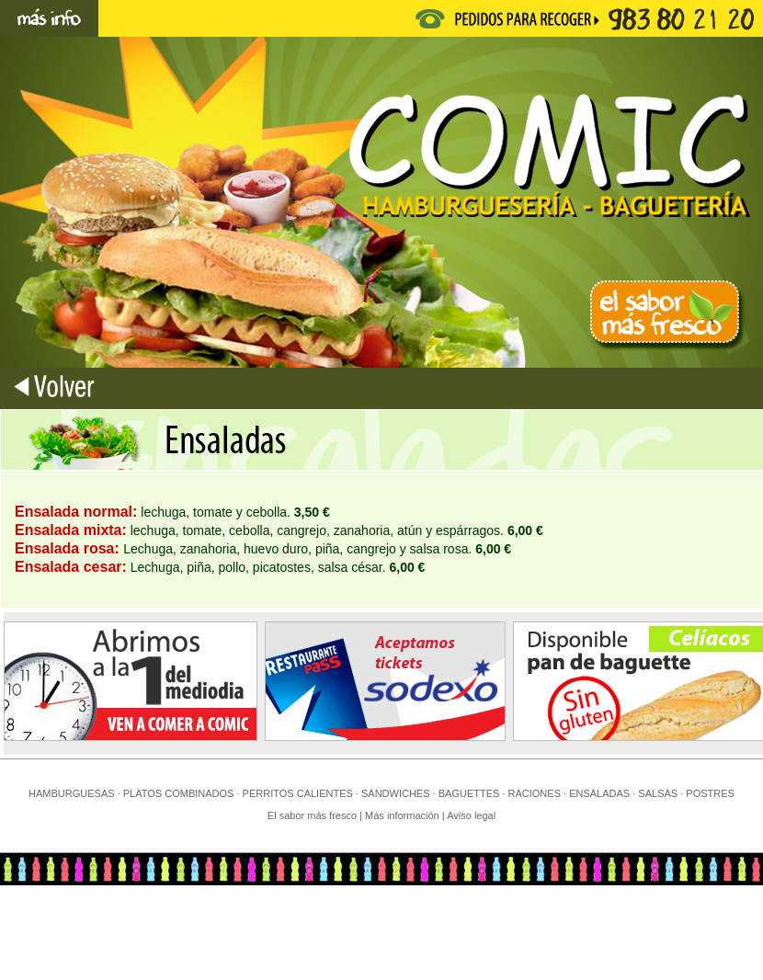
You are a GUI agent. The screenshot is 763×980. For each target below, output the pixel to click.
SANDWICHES (395, 793)
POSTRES (710, 793)
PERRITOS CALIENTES (298, 793)
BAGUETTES (469, 793)
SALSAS (658, 793)
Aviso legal (471, 815)
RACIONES (534, 793)
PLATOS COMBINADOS (178, 793)
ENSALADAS (599, 793)
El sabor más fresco (312, 815)
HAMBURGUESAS (71, 793)
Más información (403, 815)
